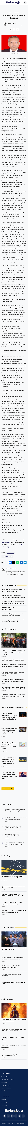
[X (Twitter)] (8, 1116)
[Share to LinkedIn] (21, 562)
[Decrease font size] (10, 29)
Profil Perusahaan (6, 1085)
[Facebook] (4, 1116)
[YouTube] (15, 1116)
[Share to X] (13, 562)
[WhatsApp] (23, 1116)
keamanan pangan (7, 556)
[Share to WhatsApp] (17, 562)
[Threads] (19, 1116)
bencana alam (10, 553)
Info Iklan (4, 1091)
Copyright (4, 1082)
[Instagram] (12, 1116)
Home (10, 12)
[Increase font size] (17, 29)
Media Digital (11, 23)
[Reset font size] (14, 29)
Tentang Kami (5, 1076)
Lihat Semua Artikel (8, 788)
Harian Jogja (5, 542)
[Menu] (2, 3)
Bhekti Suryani (11, 569)
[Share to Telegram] (25, 562)
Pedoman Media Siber (7, 1079)
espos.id (3, 1099)
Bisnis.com (4, 1102)
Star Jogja (4, 1105)
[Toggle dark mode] (25, 2)
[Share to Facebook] (10, 562)
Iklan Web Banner (6, 1088)
